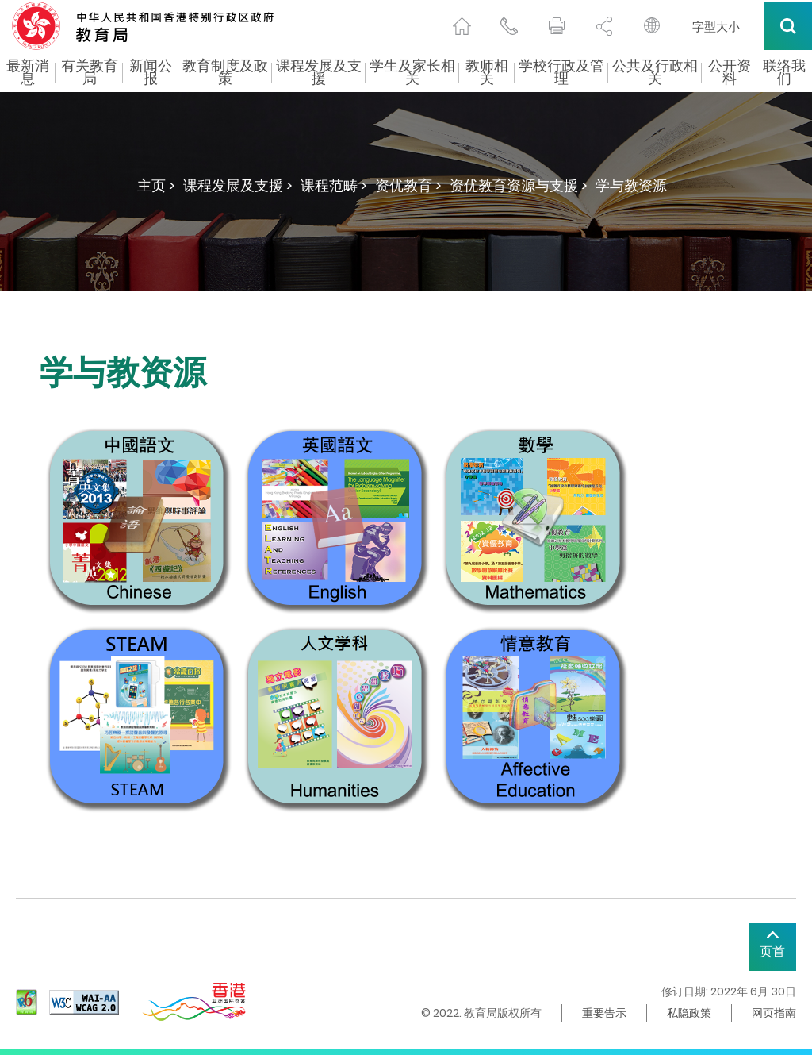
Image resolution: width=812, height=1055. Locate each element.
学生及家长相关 (412, 72)
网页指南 (774, 1013)
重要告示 (604, 1013)
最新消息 (27, 72)
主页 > (156, 185)
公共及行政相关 (655, 72)
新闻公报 (150, 72)
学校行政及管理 (561, 72)
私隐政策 (689, 1013)
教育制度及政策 (225, 72)
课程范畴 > (334, 185)
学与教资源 (631, 185)
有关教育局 (89, 72)
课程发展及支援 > (238, 185)
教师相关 (486, 72)
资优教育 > (408, 185)
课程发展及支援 (319, 72)
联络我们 (784, 72)
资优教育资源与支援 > (519, 185)
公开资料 (729, 72)
